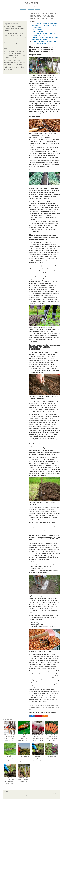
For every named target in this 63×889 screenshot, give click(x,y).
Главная (23, 9)
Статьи (37, 9)
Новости (31, 9)
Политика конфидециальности (28, 793)
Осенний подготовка (54, 705)
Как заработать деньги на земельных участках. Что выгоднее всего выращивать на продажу (14, 62)
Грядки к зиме (37, 705)
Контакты (24, 791)
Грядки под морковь (49, 707)
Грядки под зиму (32, 707)
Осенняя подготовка (40, 707)
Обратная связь (44, 791)
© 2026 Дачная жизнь (8, 791)
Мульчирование (38, 29)
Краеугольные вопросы (45, 705)
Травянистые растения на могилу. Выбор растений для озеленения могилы (14, 28)
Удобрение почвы (38, 27)
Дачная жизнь (31, 3)
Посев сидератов (38, 31)
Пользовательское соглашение (33, 791)
